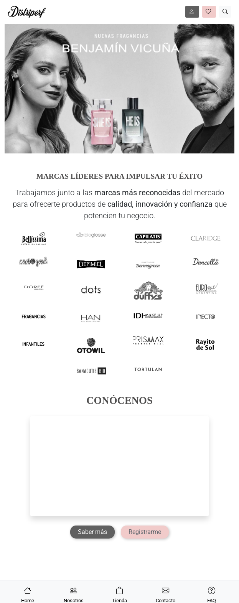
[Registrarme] (145, 532)
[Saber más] (92, 532)
